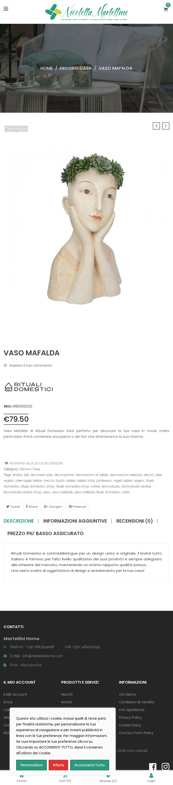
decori (149, 475)
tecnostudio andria (136, 486)
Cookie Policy (130, 725)
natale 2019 (86, 480)
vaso (46, 492)
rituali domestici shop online (78, 486)
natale (70, 480)
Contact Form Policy (136, 732)
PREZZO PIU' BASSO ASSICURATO (45, 533)
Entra (8, 702)
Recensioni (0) (134, 521)
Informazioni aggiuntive (75, 521)
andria (17, 475)
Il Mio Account (15, 694)
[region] (63, 741)
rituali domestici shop (37, 486)
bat (26, 475)
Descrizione (19, 521)
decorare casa (41, 475)
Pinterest (77, 506)
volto (126, 492)
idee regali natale (28, 480)
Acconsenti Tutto (89, 765)
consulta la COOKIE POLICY (74, 753)
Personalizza (31, 765)
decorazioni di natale (92, 475)
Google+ (53, 506)
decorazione (64, 475)
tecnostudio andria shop (22, 492)
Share (32, 506)
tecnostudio (111, 486)
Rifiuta (58, 765)
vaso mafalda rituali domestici (97, 492)
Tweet (13, 506)
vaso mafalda (62, 492)
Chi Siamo (127, 694)
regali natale (122, 480)
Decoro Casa (76, 68)
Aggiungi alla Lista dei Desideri (23, 463)
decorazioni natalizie (126, 475)
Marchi (67, 694)
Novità (66, 702)
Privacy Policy (130, 717)
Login (151, 778)
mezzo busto (54, 480)
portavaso (104, 480)
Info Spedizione (132, 709)
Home (46, 68)
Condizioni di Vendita (136, 702)
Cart (65, 778)
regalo (139, 480)
